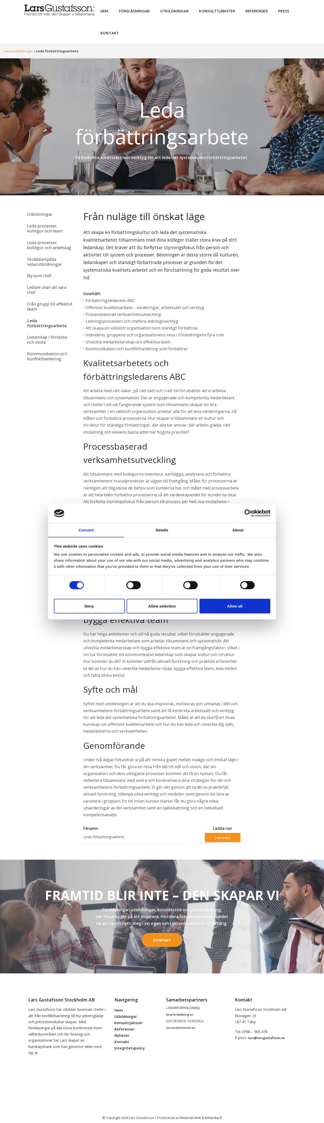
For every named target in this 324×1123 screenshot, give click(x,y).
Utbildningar (168, 10)
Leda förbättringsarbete (46, 310)
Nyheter (121, 1030)
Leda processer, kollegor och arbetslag (48, 238)
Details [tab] (162, 530)
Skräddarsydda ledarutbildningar (43, 253)
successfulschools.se (180, 1022)
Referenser (244, 10)
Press (270, 10)
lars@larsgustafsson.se (266, 1033)
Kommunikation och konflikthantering (46, 340)
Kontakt (108, 30)
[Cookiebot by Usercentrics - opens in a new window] (248, 513)
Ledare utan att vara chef (46, 279)
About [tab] (238, 530)
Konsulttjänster (208, 10)
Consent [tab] (86, 530)
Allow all (234, 606)
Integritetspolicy (129, 1043)
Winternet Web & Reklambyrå (200, 1112)
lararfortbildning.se (179, 1009)
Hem (104, 10)
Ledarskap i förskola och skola (46, 325)
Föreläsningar (131, 10)
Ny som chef (38, 266)
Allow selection (162, 606)
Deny (89, 606)
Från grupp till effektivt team (48, 295)
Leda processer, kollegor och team (44, 223)
